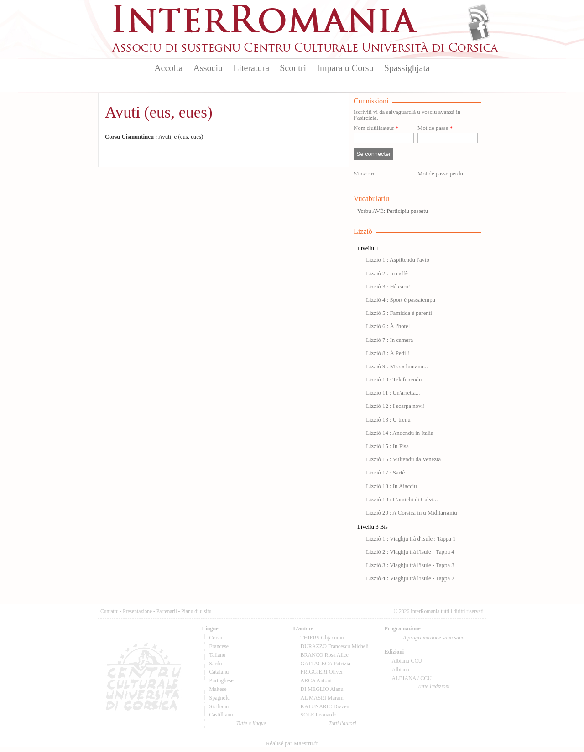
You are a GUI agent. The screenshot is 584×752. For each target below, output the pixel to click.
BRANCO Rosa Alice (325, 655)
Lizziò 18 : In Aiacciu (391, 486)
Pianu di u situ (196, 611)
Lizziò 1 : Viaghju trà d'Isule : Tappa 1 (410, 539)
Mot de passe (435, 128)
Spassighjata (407, 68)
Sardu (215, 663)
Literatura (251, 68)
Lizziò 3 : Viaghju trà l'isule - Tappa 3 (410, 565)
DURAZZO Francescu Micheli (335, 646)
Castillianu (221, 714)
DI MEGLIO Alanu (322, 689)
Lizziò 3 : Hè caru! (388, 286)
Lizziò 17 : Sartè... (387, 472)
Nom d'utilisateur (376, 128)
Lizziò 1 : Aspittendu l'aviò (397, 260)
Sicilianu (219, 706)
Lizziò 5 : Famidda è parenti (399, 313)
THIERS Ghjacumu (322, 637)
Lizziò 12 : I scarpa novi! (395, 406)
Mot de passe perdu (440, 173)
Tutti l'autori (342, 723)
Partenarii (166, 611)
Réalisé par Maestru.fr (292, 743)
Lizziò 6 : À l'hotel (388, 326)
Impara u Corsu (345, 68)
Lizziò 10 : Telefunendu (394, 379)
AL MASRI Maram (322, 698)
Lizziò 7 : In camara (389, 340)
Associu (208, 68)
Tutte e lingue (251, 723)
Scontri (293, 68)
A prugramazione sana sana (433, 637)
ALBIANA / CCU (412, 678)
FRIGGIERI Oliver (322, 672)
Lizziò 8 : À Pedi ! (387, 353)
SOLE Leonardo (319, 714)
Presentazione (137, 611)
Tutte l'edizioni (433, 686)
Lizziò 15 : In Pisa (387, 446)
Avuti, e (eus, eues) (154, 137)
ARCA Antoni (316, 680)
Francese (219, 646)
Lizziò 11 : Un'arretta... (393, 393)
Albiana (400, 669)
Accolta (168, 68)
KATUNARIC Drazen (325, 706)
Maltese (218, 689)
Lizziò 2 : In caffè (386, 273)
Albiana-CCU (407, 661)
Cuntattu (109, 611)
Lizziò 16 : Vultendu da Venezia (403, 459)
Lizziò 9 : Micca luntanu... (397, 366)
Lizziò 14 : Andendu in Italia (399, 433)
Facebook (479, 30)
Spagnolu (219, 698)
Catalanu (219, 672)
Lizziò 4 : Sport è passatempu (400, 300)
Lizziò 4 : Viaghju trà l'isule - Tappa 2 (410, 578)
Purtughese (221, 680)
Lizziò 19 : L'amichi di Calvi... (402, 499)
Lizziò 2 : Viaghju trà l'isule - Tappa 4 (410, 552)
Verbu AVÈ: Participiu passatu (392, 211)
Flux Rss (479, 15)
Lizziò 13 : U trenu (388, 420)
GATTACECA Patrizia (325, 663)
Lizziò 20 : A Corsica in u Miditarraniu (411, 513)
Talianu (217, 655)
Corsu (216, 637)
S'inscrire (364, 173)
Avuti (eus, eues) (159, 112)
